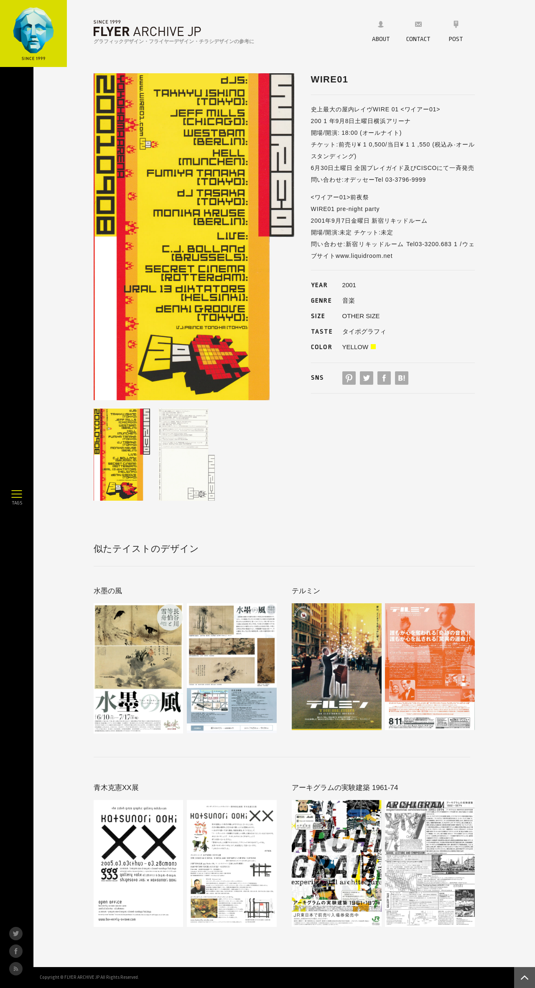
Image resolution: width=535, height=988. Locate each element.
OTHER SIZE (361, 315)
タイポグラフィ (364, 331)
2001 (349, 284)
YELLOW (355, 346)
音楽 (348, 300)
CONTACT (418, 31)
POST (456, 31)
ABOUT (381, 31)
